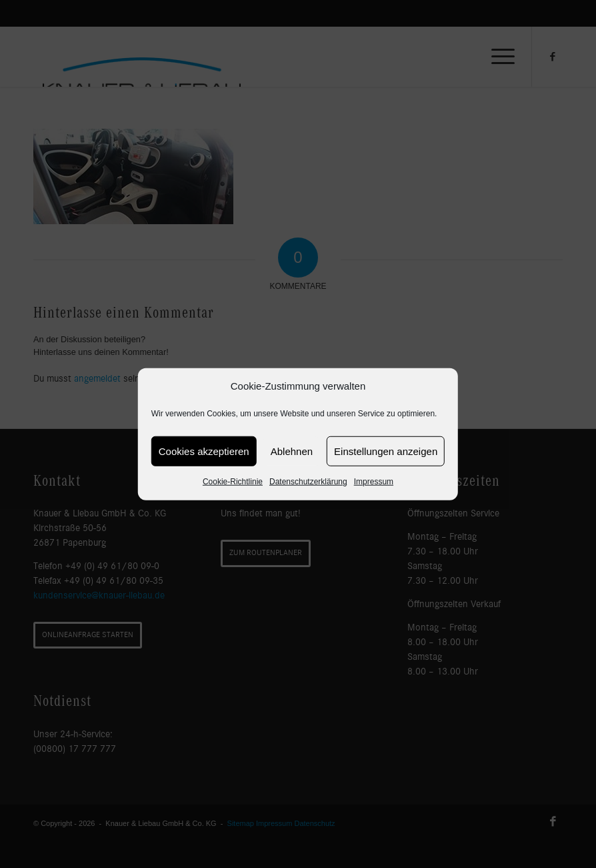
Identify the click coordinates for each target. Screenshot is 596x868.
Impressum (373, 481)
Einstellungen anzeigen (385, 451)
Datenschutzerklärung (308, 481)
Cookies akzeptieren (204, 451)
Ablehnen (292, 451)
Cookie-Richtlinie (233, 481)
